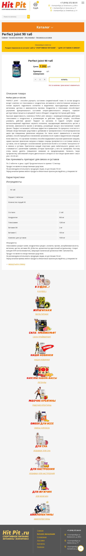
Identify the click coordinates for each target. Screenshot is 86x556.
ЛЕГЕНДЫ (42, 382)
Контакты (41, 543)
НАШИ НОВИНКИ (42, 359)
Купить (64, 80)
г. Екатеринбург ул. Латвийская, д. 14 (65, 10)
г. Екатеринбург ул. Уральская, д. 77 (65, 8)
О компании (42, 537)
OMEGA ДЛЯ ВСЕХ (42, 428)
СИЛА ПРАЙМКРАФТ (42, 337)
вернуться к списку (17, 264)
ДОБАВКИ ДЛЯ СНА (41, 451)
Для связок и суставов (44, 38)
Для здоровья (29, 38)
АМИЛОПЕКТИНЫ (42, 519)
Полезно (40, 547)
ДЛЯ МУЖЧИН (42, 496)
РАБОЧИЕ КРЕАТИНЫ (41, 405)
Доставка (41, 540)
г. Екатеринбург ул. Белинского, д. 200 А (64, 6)
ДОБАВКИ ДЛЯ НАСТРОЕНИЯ (42, 473)
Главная (5, 38)
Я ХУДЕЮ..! (41, 291)
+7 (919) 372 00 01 (68, 2)
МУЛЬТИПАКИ (41, 314)
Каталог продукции (16, 38)
